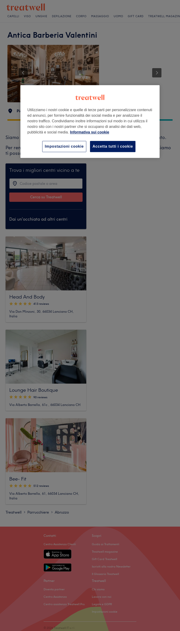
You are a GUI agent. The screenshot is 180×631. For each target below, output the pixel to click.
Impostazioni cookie (64, 146)
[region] (90, 121)
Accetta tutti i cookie (113, 146)
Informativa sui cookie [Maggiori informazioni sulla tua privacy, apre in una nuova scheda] (89, 132)
